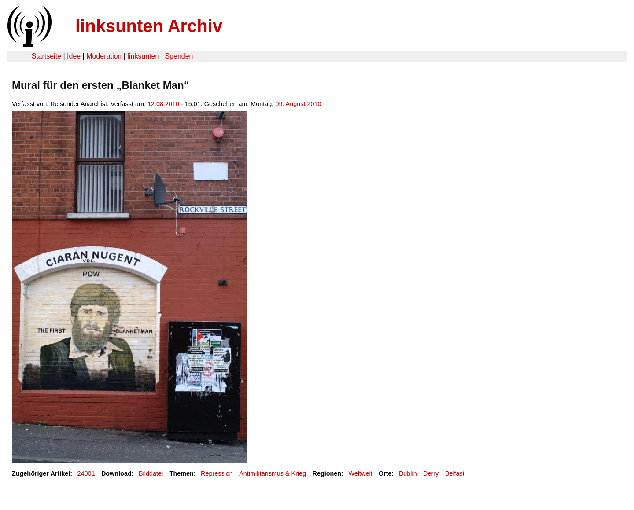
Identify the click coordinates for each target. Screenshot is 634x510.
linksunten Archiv (148, 26)
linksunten (143, 56)
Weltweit (360, 473)
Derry (431, 473)
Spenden (179, 56)
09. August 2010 (298, 103)
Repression (217, 473)
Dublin (408, 473)
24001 (86, 473)
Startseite (46, 56)
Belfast (454, 473)
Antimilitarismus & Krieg (272, 473)
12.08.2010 (163, 103)
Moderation (104, 56)
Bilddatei (151, 473)
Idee (74, 56)
